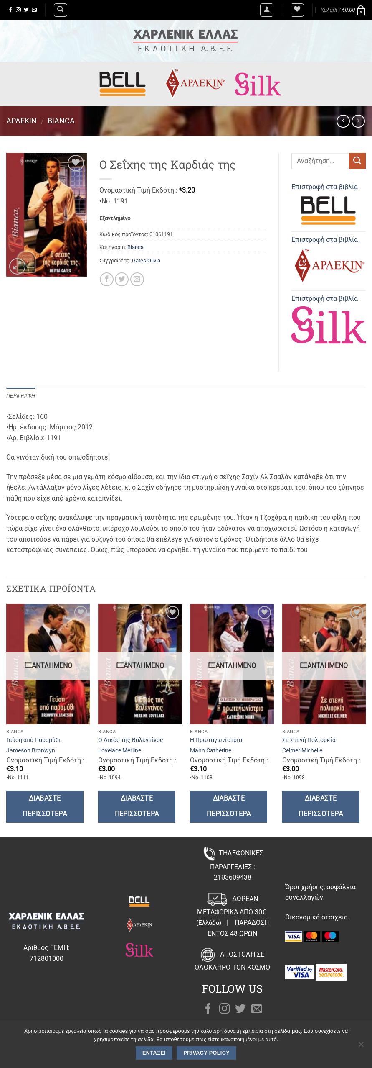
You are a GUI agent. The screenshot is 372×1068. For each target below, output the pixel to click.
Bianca (61, 120)
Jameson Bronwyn (30, 750)
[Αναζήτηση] (60, 10)
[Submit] (357, 161)
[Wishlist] (297, 10)
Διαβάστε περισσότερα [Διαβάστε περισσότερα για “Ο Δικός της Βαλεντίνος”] (137, 806)
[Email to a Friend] (137, 279)
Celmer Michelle (302, 750)
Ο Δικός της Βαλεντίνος (130, 740)
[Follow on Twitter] (26, 10)
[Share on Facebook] (107, 279)
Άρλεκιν (21, 120)
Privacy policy (206, 1053)
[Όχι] (361, 1046)
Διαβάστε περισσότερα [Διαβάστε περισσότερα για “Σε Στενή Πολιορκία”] (321, 806)
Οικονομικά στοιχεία (316, 917)
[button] (266, 10)
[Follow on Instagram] (18, 10)
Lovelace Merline (119, 750)
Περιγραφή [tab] (20, 396)
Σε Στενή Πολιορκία (309, 740)
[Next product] (343, 121)
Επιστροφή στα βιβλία (328, 206)
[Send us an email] (34, 10)
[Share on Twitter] (122, 279)
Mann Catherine (210, 750)
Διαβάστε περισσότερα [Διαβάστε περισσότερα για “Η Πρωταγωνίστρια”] (229, 806)
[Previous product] (358, 121)
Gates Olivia (146, 260)
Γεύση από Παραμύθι (33, 740)
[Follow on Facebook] (10, 10)
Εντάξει (154, 1053)
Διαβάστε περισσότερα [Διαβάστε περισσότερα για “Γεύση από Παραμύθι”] (45, 806)
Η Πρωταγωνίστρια (216, 740)
